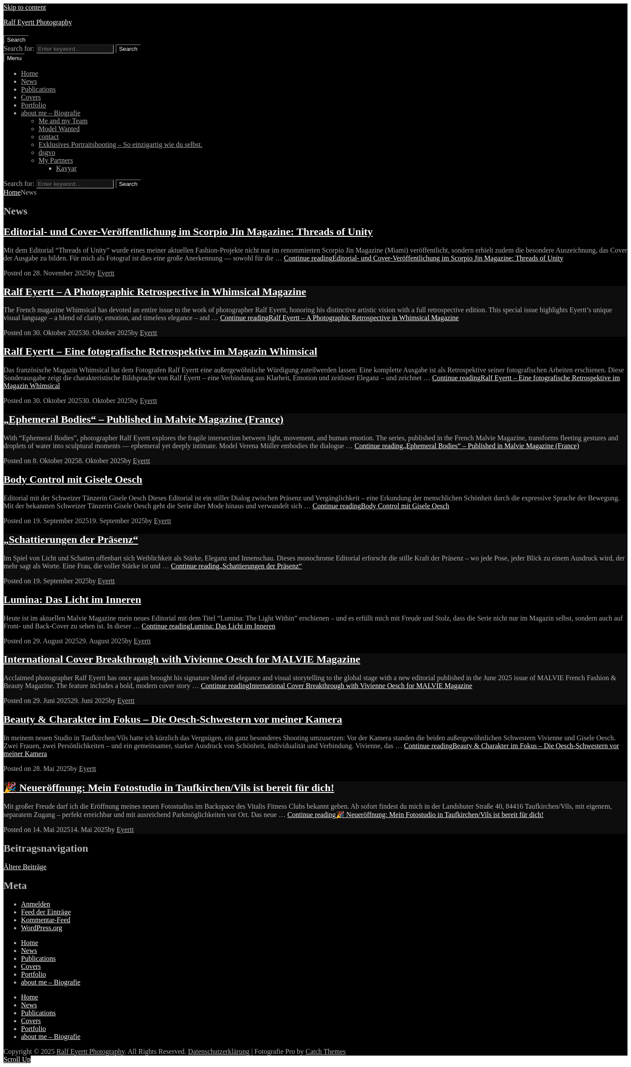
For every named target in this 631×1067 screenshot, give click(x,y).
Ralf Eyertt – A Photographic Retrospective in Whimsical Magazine (155, 291)
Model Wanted (59, 128)
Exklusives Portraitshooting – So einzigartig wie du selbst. (120, 144)
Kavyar (66, 168)
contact (49, 136)
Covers (31, 97)
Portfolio (33, 105)
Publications (38, 89)
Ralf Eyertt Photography (38, 22)
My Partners (56, 160)
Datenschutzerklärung (218, 1051)
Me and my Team (63, 121)
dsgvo (47, 152)
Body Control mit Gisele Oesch (73, 479)
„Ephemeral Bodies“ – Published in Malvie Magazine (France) (143, 419)
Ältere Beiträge (25, 867)
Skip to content (25, 7)
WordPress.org (41, 927)
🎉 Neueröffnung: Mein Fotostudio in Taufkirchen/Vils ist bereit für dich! (169, 787)
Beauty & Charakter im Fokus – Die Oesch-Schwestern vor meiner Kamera (173, 719)
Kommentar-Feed (46, 920)
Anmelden (35, 904)
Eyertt (105, 273)
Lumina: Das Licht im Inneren (72, 599)
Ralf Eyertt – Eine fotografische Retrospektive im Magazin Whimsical (160, 351)
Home (29, 73)
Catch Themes (326, 1051)
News (29, 81)
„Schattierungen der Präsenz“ (71, 539)
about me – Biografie (51, 113)
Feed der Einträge (46, 912)
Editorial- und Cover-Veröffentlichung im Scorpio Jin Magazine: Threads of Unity (188, 231)
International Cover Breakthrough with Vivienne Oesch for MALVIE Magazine (182, 659)
